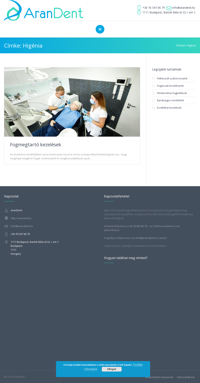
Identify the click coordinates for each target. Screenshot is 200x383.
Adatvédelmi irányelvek (159, 377)
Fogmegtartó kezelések (35, 144)
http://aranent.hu (21, 218)
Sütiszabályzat (186, 377)
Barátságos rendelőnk (170, 100)
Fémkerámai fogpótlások (172, 93)
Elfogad (111, 369)
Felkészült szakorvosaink (172, 78)
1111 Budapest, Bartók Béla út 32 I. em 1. (169, 12)
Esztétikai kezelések (169, 107)
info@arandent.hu (183, 7)
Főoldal (180, 45)
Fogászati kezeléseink (170, 85)
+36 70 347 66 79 (153, 7)
